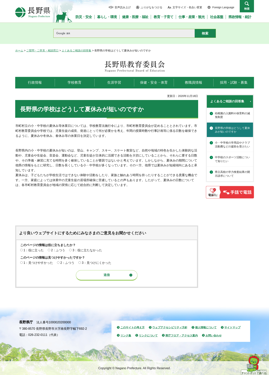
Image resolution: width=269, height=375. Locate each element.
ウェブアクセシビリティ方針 (169, 327)
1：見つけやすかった (38, 262)
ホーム (19, 50)
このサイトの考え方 (132, 327)
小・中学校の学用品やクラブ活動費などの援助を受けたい (232, 144)
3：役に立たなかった (87, 250)
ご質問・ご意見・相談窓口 (42, 50)
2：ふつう (58, 250)
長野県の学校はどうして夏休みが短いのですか (232, 129)
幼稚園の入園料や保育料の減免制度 (232, 115)
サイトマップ (232, 327)
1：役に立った (33, 250)
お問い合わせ (213, 335)
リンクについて (148, 335)
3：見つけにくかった (96, 262)
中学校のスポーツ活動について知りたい (232, 159)
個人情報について (206, 327)
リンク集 (125, 335)
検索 (247, 8)
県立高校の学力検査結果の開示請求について (232, 173)
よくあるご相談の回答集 (76, 50)
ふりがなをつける (151, 7)
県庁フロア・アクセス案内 (181, 335)
